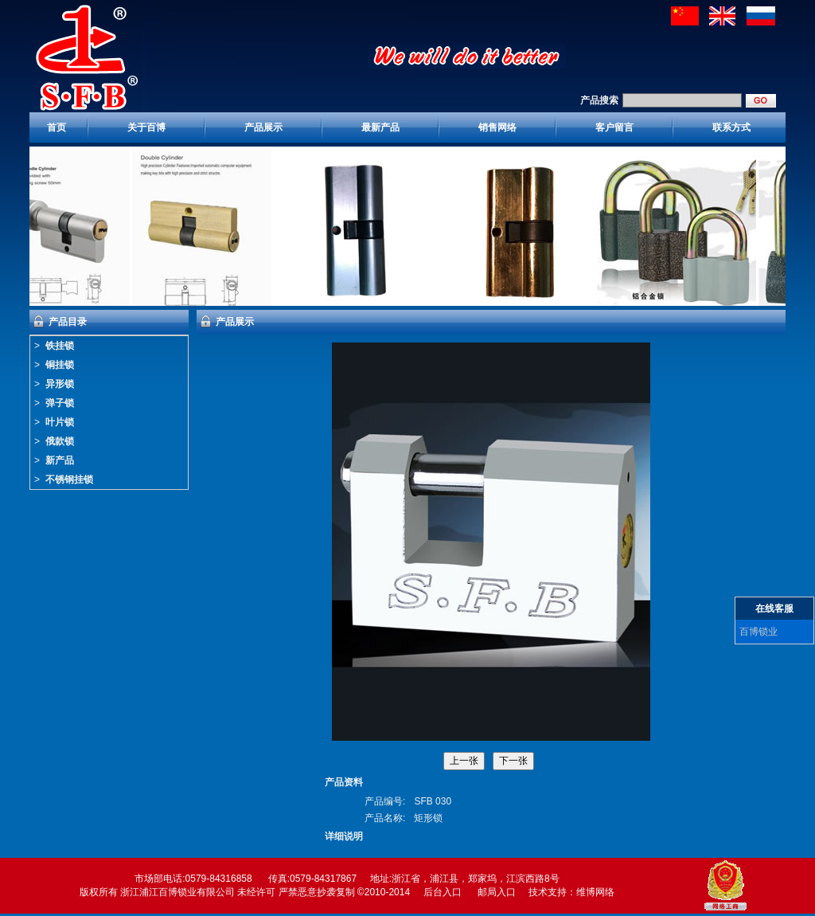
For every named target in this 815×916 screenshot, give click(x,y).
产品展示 (263, 127)
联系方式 (731, 127)
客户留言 (614, 127)
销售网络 (497, 127)
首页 (56, 127)
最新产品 (380, 127)
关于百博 (146, 127)
